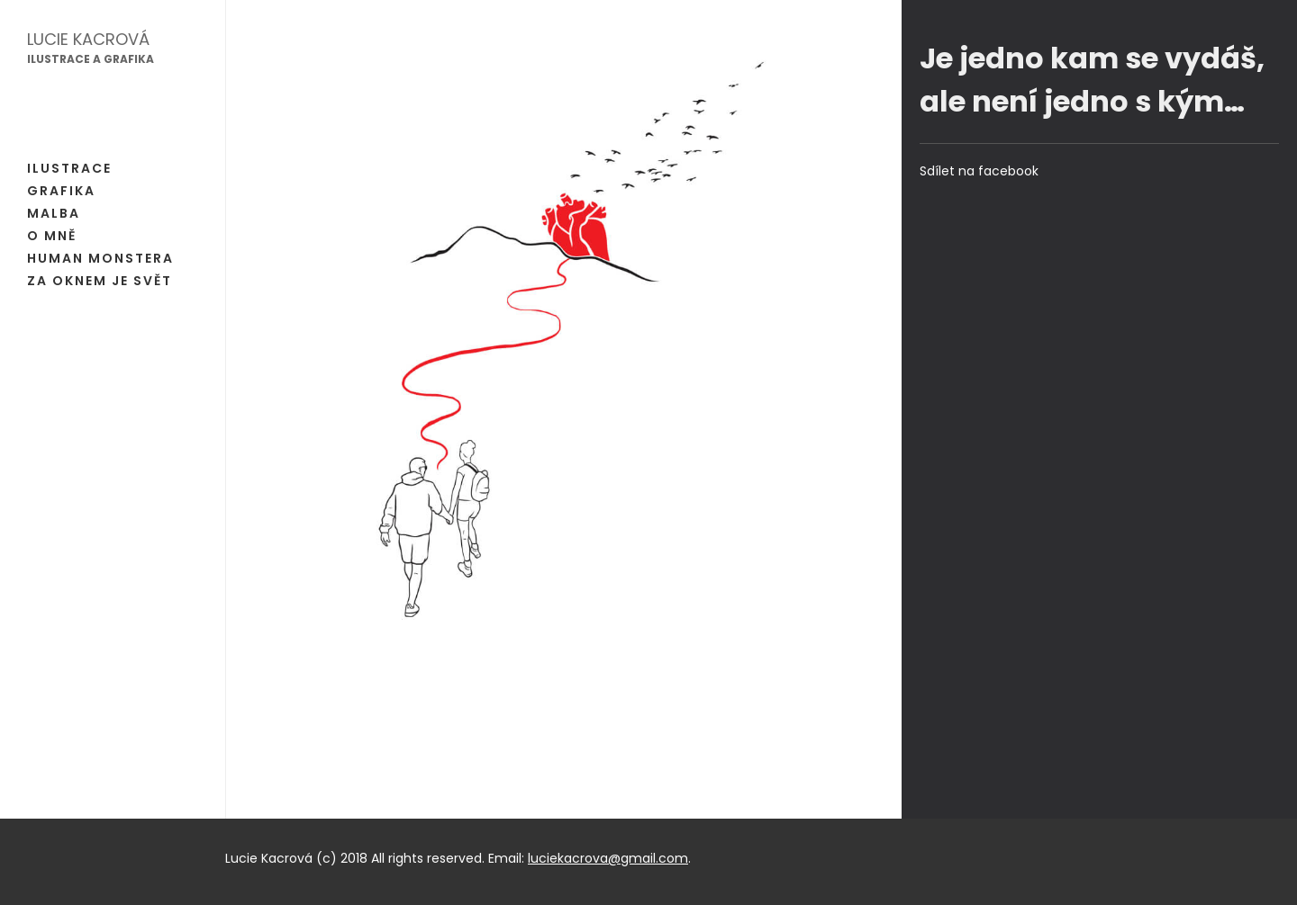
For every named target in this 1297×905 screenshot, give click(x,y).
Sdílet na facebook (979, 171)
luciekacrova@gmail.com (608, 858)
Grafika (61, 191)
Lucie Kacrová (88, 39)
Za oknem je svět (99, 281)
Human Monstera (100, 258)
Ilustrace (69, 168)
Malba (53, 213)
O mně (52, 236)
